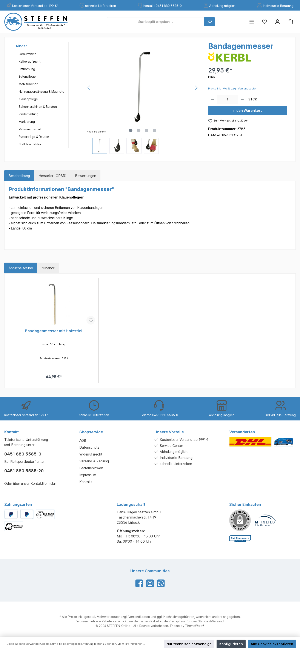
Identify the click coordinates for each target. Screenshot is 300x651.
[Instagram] (150, 583)
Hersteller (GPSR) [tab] (52, 176)
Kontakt (85, 482)
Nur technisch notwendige (189, 644)
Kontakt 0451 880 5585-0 (162, 6)
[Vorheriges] (89, 88)
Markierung (27, 121)
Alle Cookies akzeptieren (272, 644)
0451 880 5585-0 (22, 454)
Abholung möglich (222, 6)
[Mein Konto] (277, 21)
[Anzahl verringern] (212, 99)
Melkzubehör (28, 84)
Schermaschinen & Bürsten (38, 106)
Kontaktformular (43, 483)
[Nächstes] (196, 88)
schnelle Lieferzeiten (100, 6)
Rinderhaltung (28, 114)
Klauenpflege (28, 99)
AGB (82, 440)
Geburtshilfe (27, 54)
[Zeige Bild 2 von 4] (138, 130)
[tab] (19, 175)
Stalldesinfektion (31, 144)
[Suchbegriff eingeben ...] (156, 21)
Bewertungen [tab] (85, 176)
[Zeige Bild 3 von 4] (146, 130)
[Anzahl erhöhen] (242, 99)
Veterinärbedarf (30, 129)
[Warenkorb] (290, 21)
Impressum (87, 475)
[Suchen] (209, 21)
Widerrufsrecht (90, 454)
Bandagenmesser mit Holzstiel (53, 331)
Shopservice (91, 432)
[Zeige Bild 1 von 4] (130, 130)
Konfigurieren (231, 644)
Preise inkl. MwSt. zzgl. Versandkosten (232, 88)
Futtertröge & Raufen (34, 137)
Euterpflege (27, 76)
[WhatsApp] (161, 583)
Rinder (21, 46)
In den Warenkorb (247, 110)
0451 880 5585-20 (24, 470)
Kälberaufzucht (29, 61)
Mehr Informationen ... (131, 643)
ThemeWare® (195, 626)
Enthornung (27, 69)
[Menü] (251, 21)
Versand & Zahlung (94, 461)
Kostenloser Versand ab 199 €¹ (35, 6)
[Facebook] (139, 583)
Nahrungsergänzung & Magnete (41, 91)
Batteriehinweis (91, 468)
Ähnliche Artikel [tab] (21, 268)
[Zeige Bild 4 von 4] (154, 130)
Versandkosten (139, 617)
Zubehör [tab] (47, 268)
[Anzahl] (227, 99)
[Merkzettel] (264, 21)
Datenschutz (89, 447)
